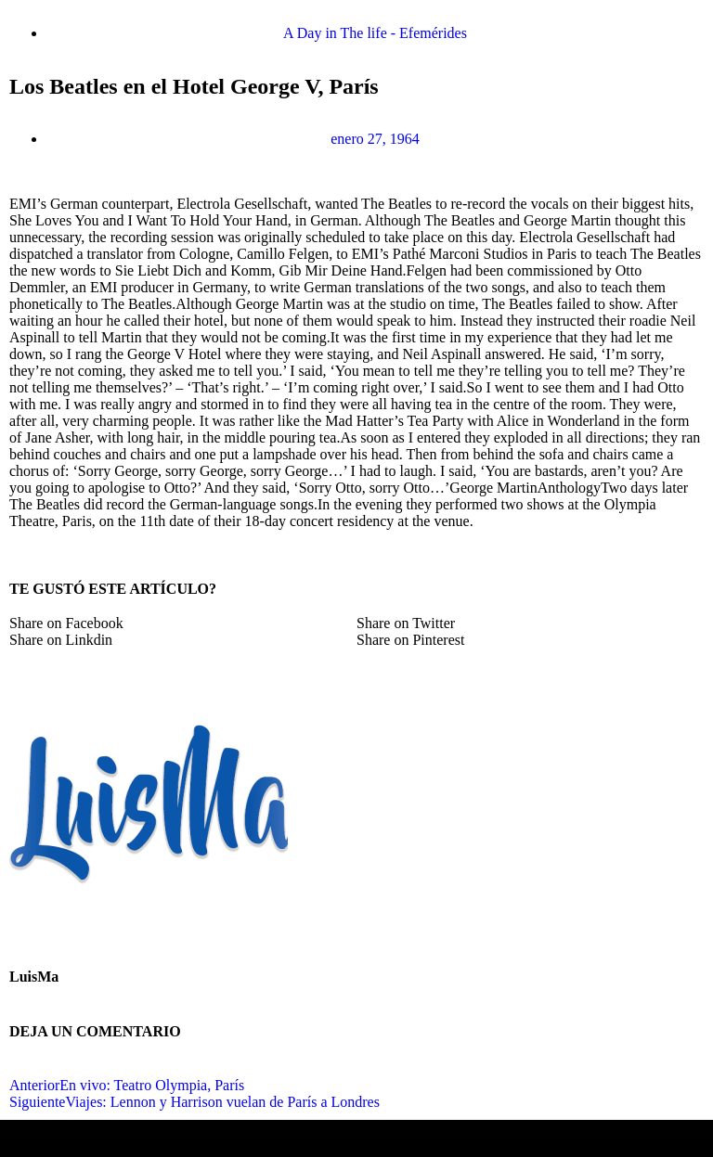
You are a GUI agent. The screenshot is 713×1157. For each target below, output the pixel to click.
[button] (182, 623)
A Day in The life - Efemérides (375, 33)
